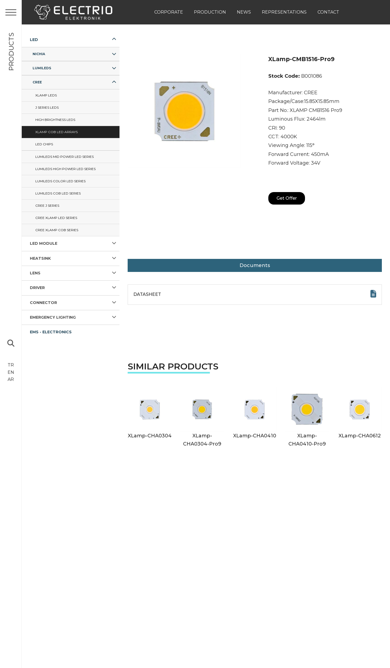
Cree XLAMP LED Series (56, 218)
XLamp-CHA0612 (360, 436)
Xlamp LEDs (46, 95)
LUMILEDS (42, 68)
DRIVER (37, 287)
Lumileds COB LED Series (58, 193)
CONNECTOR (43, 302)
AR (11, 379)
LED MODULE (43, 243)
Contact (328, 12)
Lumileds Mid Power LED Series (64, 157)
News (244, 12)
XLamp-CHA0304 (150, 436)
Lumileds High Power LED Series (65, 169)
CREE (37, 82)
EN (11, 372)
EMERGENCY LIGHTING (53, 317)
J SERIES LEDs (47, 107)
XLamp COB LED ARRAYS (56, 132)
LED (34, 39)
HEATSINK (40, 258)
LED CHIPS (44, 144)
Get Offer (286, 198)
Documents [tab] (255, 265)
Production (210, 12)
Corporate (168, 12)
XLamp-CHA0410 (254, 436)
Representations (284, 12)
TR (11, 365)
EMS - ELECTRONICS (51, 332)
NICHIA (39, 54)
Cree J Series (47, 205)
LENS (35, 273)
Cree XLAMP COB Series (56, 230)
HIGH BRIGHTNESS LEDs (55, 120)
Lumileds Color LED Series (60, 181)
